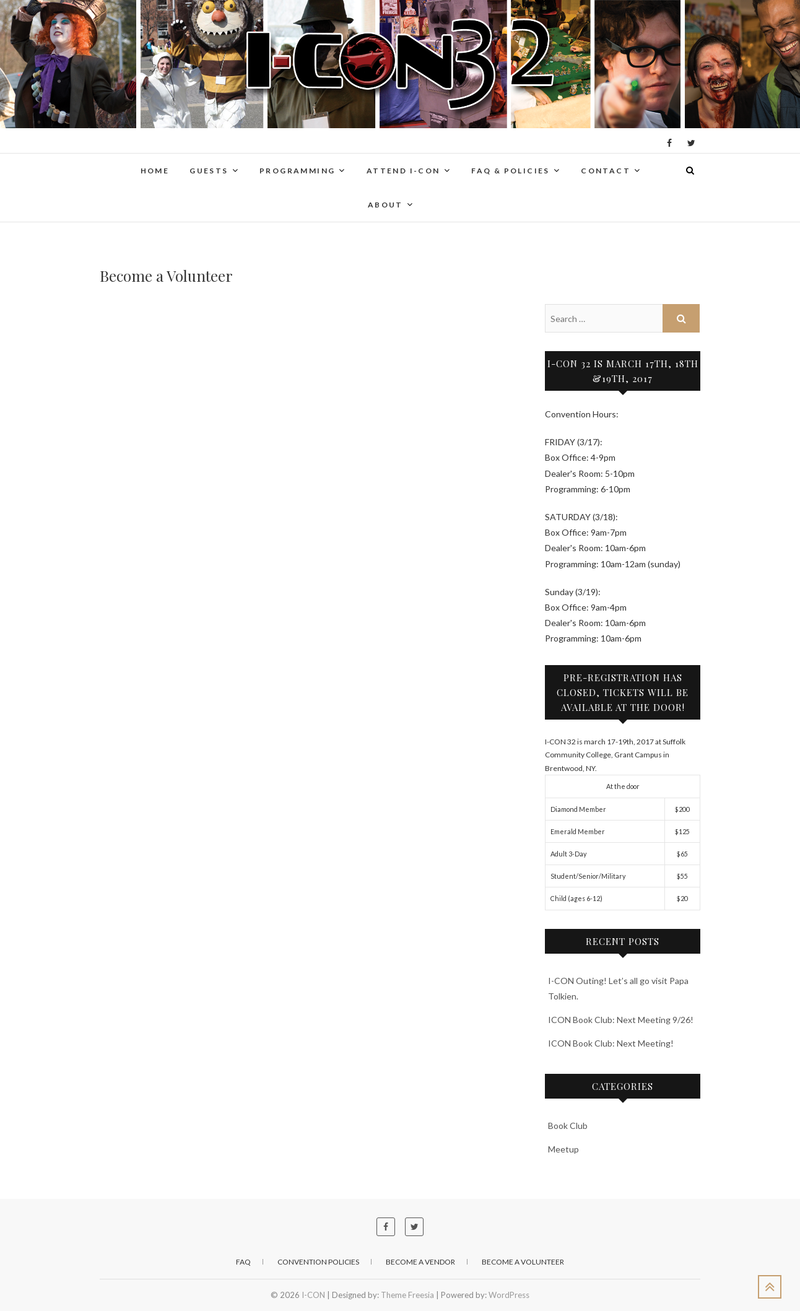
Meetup (563, 1149)
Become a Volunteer (523, 1261)
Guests (208, 170)
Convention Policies (318, 1261)
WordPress (509, 1295)
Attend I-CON (403, 170)
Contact (605, 170)
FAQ (243, 1261)
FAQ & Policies (510, 170)
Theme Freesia (407, 1295)
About (385, 204)
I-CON (313, 1295)
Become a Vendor (420, 1261)
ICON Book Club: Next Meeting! (611, 1043)
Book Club (568, 1125)
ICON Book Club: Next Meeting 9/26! (620, 1019)
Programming (297, 170)
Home (155, 170)
